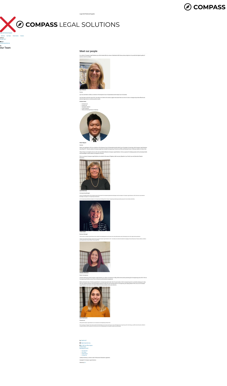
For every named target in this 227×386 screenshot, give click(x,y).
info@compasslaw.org (5, 43)
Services (3, 35)
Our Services (85, 350)
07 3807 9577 (3, 39)
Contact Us (84, 355)
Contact (22, 35)
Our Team (9, 35)
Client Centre (15, 35)
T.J (85, 362)
